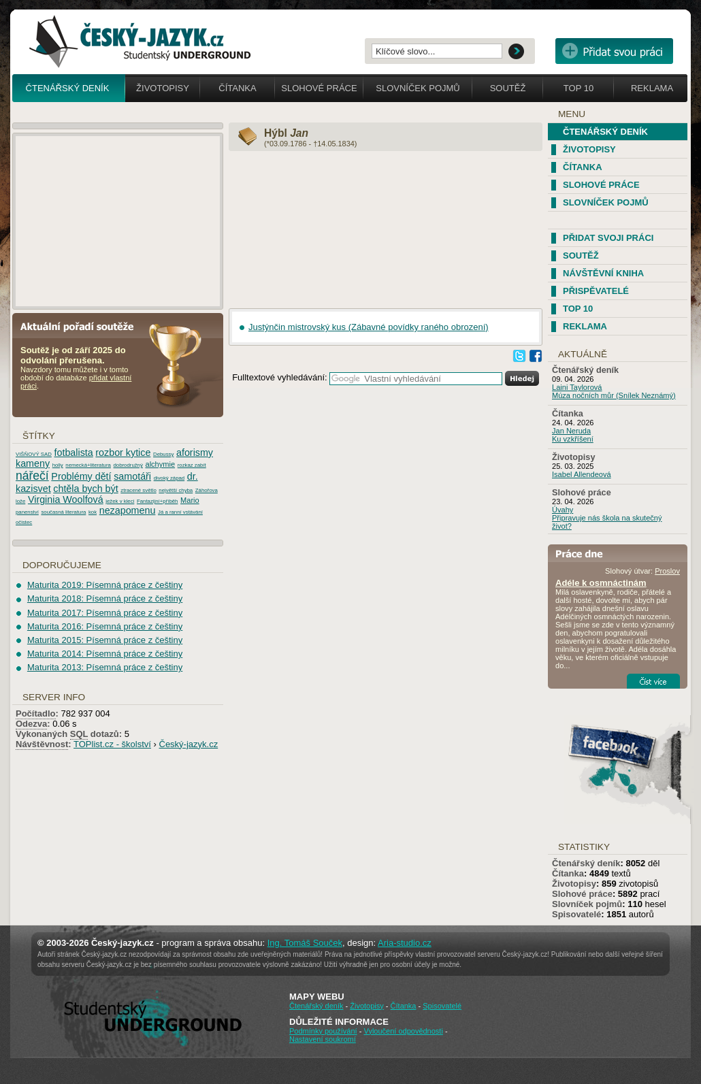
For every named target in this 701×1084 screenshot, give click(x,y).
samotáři (132, 476)
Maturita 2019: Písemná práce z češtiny (104, 585)
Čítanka (237, 88)
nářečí (32, 475)
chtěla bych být (85, 488)
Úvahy (562, 510)
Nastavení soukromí (322, 1039)
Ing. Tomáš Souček (304, 943)
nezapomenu (127, 510)
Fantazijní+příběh (157, 501)
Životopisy (162, 88)
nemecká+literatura (88, 465)
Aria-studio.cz (404, 943)
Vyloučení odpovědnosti (402, 1031)
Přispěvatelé (596, 291)
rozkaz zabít (192, 465)
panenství (27, 512)
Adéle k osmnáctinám (601, 583)
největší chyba (176, 490)
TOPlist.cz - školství (112, 744)
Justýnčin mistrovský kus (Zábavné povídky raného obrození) (368, 327)
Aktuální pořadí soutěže (82, 326)
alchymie (160, 464)
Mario (189, 500)
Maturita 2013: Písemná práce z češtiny (104, 667)
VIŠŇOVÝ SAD (34, 454)
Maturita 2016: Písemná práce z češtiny (104, 626)
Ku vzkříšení (572, 439)
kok (92, 512)
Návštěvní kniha (603, 273)
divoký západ (169, 478)
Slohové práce (319, 88)
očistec (24, 522)
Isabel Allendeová (581, 474)
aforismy (194, 452)
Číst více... (653, 681)
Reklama (652, 88)
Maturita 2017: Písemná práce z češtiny (104, 613)
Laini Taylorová (577, 387)
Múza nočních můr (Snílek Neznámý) (614, 395)
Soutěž (508, 88)
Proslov (667, 571)
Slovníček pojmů (418, 88)
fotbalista (73, 452)
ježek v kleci (119, 501)
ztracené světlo (138, 490)
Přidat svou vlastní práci (614, 51)
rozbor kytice (122, 452)
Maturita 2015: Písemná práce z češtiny (104, 640)
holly (57, 465)
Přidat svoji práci (608, 238)
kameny (33, 463)
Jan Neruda (571, 431)
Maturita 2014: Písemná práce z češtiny (104, 653)
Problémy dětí (81, 476)
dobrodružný (128, 465)
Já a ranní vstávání (180, 512)
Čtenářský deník (68, 88)
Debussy (163, 454)
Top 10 (578, 88)
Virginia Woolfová (65, 499)
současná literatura (63, 512)
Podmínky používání (323, 1031)
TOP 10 (578, 308)
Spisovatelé (576, 914)
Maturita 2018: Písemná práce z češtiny (104, 598)
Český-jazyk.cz (188, 744)
